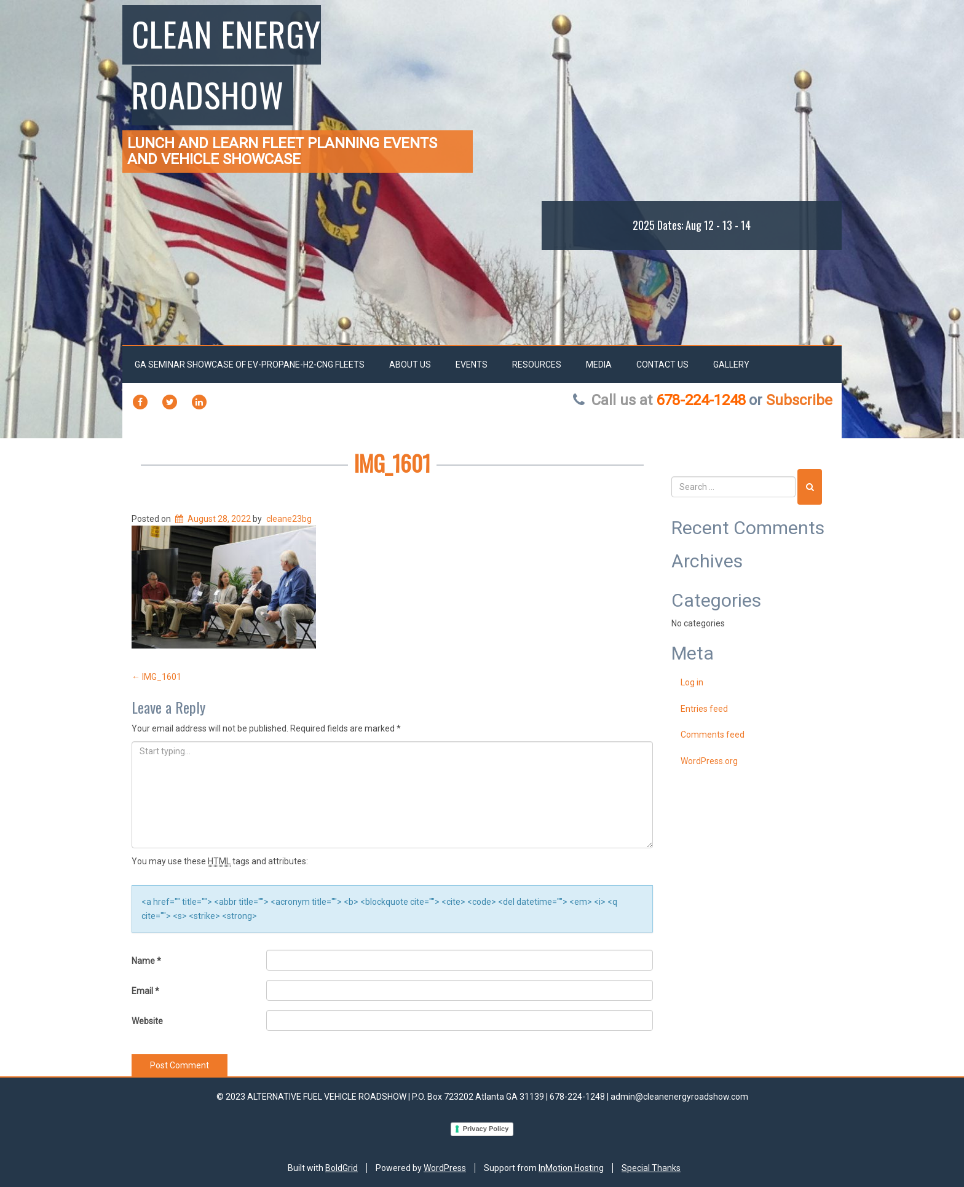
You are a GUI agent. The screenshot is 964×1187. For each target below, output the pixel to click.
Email (145, 991)
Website (147, 1021)
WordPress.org (709, 761)
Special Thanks (651, 1168)
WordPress (445, 1168)
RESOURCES (536, 364)
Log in (692, 682)
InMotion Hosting (571, 1168)
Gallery (731, 364)
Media (599, 364)
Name (146, 961)
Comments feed (713, 734)
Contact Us (662, 364)
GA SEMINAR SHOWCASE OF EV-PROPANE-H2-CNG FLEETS (250, 364)
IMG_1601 (392, 462)
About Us (410, 364)
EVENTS (472, 364)
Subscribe (799, 400)
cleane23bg (289, 519)
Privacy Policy (486, 1128)
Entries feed (704, 709)
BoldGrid (341, 1168)
